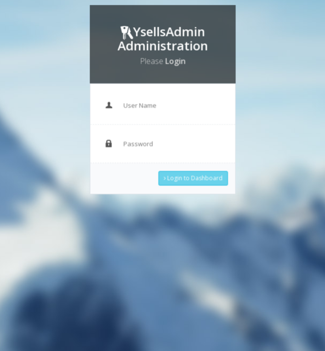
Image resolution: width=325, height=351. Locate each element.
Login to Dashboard (191, 174)
